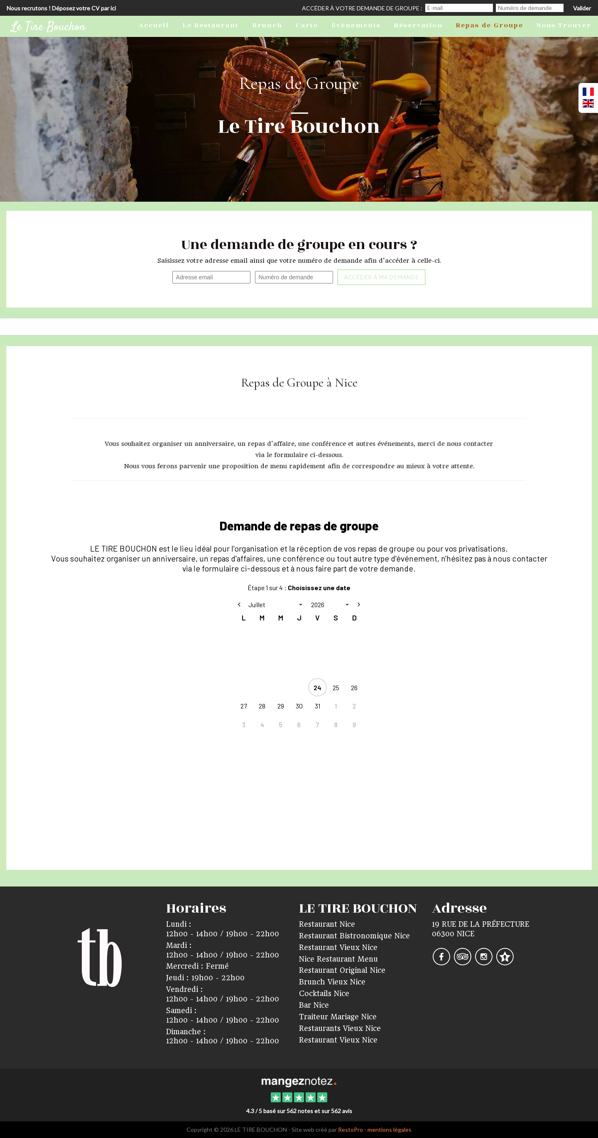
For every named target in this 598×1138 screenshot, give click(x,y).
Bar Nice (314, 1005)
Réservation (418, 25)
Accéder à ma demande (381, 278)
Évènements (356, 25)
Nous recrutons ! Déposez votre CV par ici (61, 8)
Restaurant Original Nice (342, 970)
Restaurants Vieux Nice (340, 1028)
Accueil (154, 25)
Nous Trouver (564, 25)
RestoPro (350, 1129)
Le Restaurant (210, 25)
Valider (582, 8)
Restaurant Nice (327, 924)
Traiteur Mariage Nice (338, 1017)
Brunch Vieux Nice (332, 982)
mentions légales (390, 1129)
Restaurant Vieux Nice (338, 947)
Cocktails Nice (324, 993)
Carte (307, 25)
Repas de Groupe (489, 25)
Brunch (267, 25)
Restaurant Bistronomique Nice (354, 936)
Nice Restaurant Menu (338, 959)
